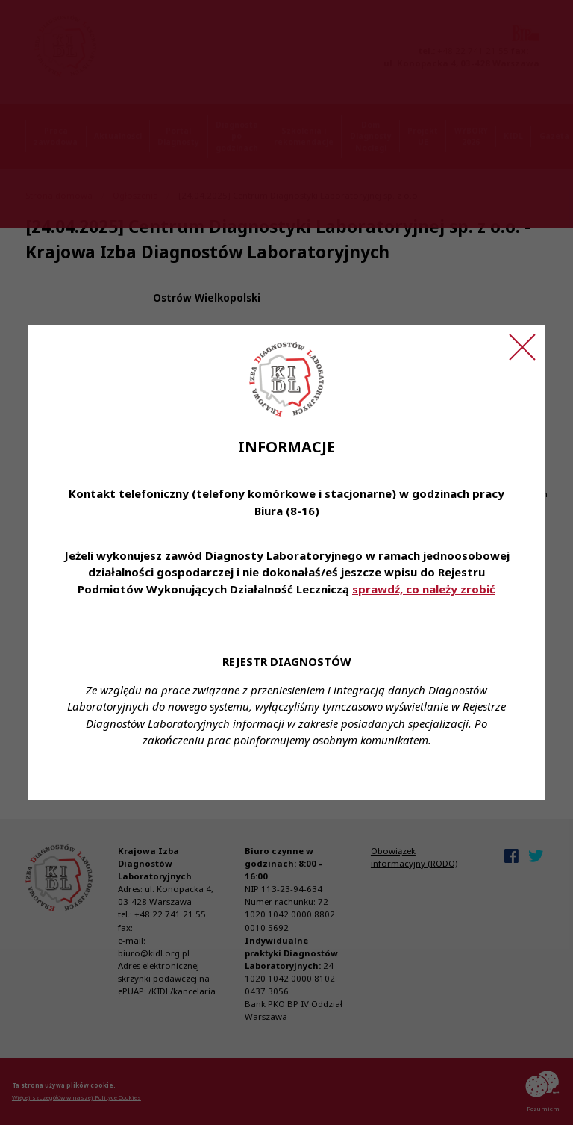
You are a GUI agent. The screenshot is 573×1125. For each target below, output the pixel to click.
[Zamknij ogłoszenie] (522, 347)
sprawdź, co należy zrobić (423, 589)
